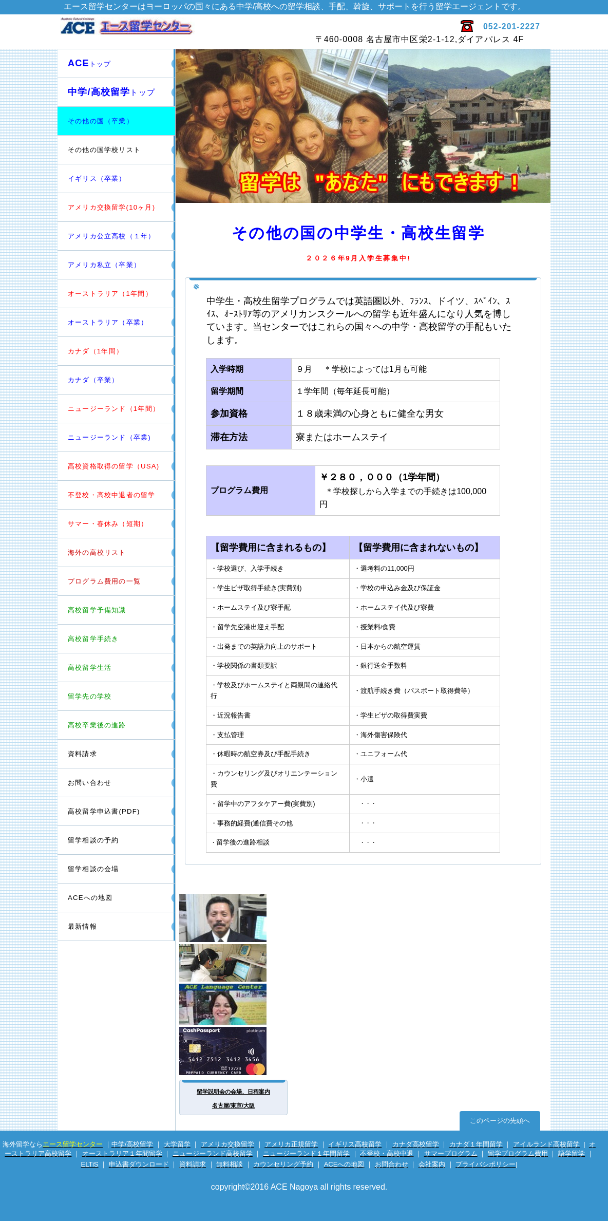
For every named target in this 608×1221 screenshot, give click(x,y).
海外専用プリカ (234, 1051)
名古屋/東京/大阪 (233, 1105)
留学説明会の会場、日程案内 (233, 1091)
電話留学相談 (234, 963)
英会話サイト (234, 1004)
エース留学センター (179, 31)
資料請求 (82, 754)
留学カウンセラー (234, 918)
